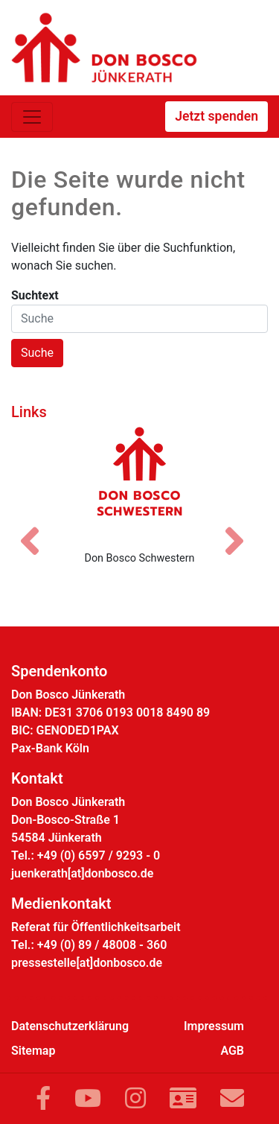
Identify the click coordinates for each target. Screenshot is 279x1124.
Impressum (214, 1026)
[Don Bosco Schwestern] (139, 483)
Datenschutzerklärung (70, 1026)
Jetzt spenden (216, 116)
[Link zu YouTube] (87, 1099)
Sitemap (33, 1051)
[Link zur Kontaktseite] (183, 1099)
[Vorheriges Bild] (37, 528)
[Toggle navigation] (32, 117)
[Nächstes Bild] (241, 528)
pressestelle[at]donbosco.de (86, 963)
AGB (232, 1051)
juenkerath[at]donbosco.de (82, 873)
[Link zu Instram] (135, 1099)
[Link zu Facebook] (43, 1099)
